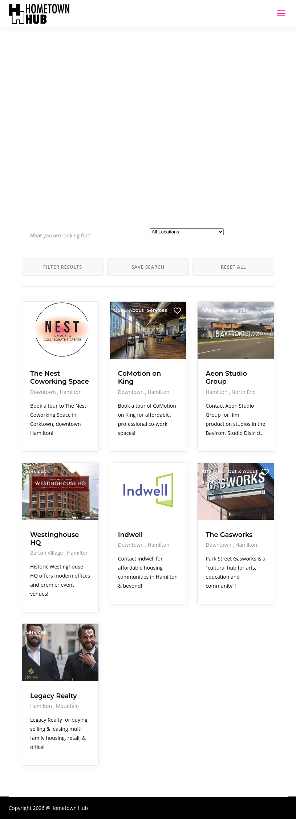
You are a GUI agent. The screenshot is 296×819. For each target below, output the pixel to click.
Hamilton (71, 391)
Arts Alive (212, 310)
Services (36, 310)
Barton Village (47, 552)
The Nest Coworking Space (59, 378)
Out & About (129, 310)
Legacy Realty (53, 696)
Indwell (130, 535)
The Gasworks (229, 535)
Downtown (43, 391)
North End (243, 391)
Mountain (67, 705)
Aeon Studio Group (226, 378)
